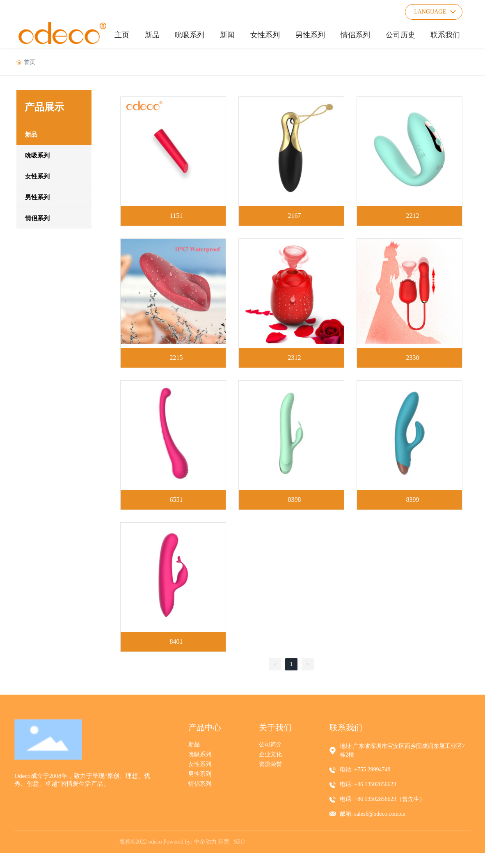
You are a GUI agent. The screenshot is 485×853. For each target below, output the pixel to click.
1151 (176, 215)
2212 (412, 215)
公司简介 (270, 744)
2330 (412, 357)
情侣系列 (199, 784)
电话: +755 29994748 (365, 769)
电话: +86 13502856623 (368, 784)
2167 (294, 215)
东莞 (223, 842)
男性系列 (199, 774)
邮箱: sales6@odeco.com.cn (372, 814)
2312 (294, 357)
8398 (294, 499)
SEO (239, 842)
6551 (176, 499)
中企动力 (205, 842)
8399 (412, 499)
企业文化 (270, 754)
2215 (176, 357)
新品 (194, 744)
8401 (176, 641)
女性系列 (199, 764)
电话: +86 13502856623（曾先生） (382, 799)
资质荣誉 (270, 764)
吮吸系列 (199, 754)
